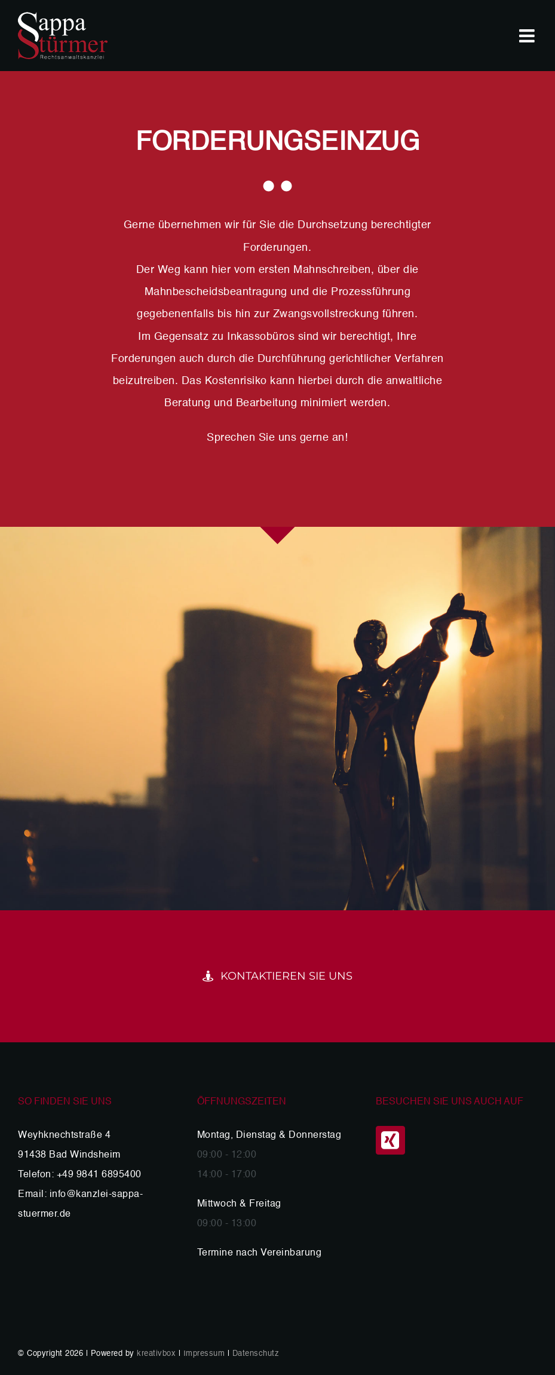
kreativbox (156, 1354)
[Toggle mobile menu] (528, 36)
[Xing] (390, 1140)
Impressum (204, 1354)
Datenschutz (256, 1354)
